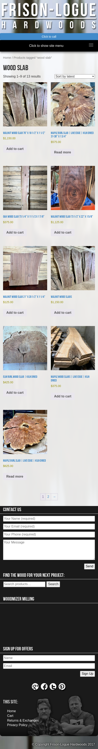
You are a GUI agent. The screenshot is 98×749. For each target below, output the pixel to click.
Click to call (49, 36)
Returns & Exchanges (23, 720)
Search (53, 584)
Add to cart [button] (14, 149)
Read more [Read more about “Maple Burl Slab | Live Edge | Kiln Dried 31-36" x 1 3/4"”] (62, 152)
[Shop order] (75, 76)
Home (7, 57)
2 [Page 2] (48, 496)
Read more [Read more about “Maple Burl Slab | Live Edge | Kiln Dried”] (14, 476)
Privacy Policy (17, 725)
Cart (10, 716)
